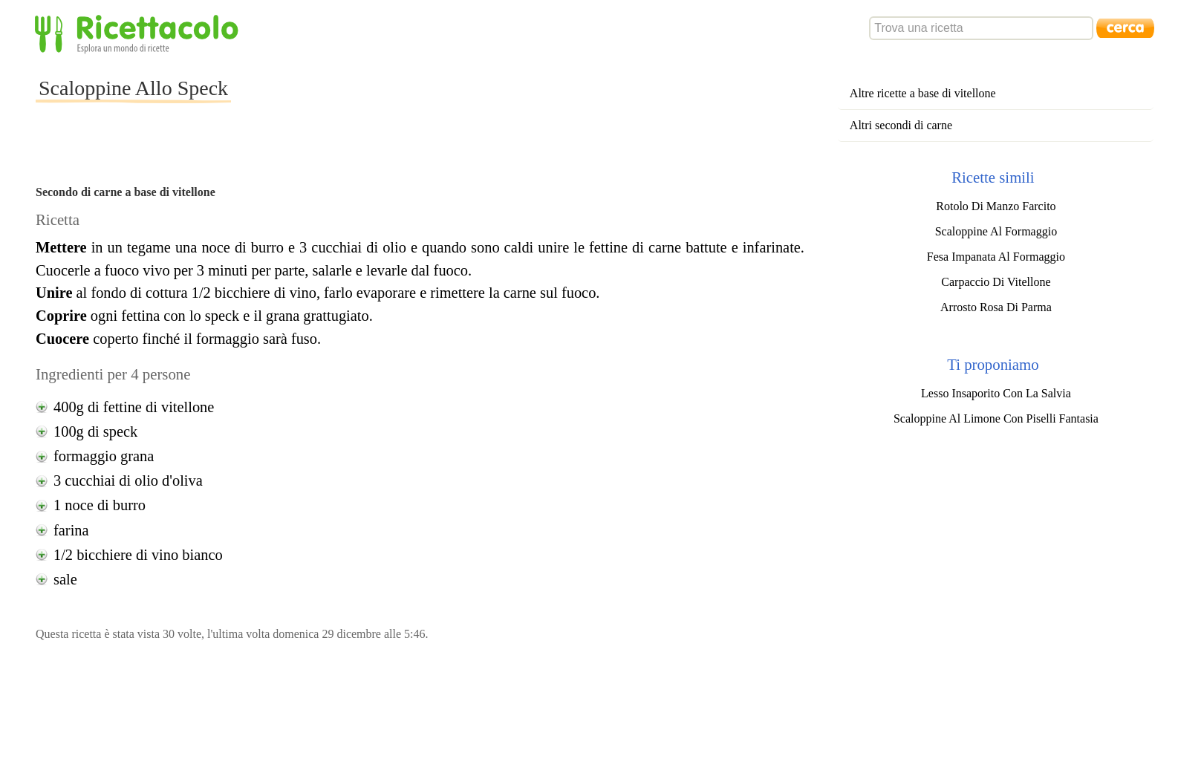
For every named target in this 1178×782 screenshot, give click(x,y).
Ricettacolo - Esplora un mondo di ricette (139, 33)
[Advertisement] (501, 99)
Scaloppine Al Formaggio (996, 231)
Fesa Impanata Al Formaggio (996, 256)
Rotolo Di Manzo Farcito (995, 206)
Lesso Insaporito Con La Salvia (996, 393)
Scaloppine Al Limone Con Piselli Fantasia (996, 418)
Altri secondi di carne (901, 125)
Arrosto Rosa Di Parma (996, 307)
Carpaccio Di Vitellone (995, 282)
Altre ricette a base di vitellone (923, 93)
